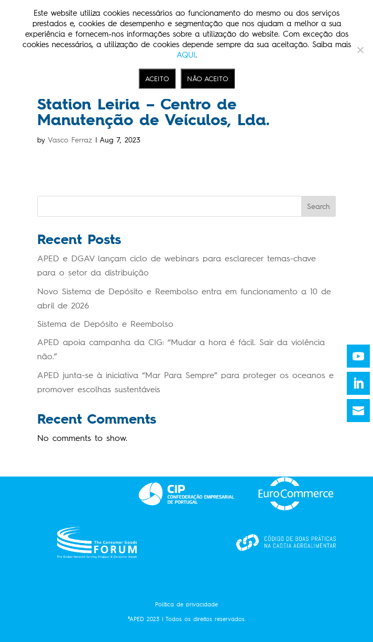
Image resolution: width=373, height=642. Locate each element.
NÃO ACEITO (207, 78)
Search (318, 206)
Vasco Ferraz (70, 140)
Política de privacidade (186, 604)
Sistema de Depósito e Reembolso (105, 324)
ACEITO (157, 78)
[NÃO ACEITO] (360, 50)
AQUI (186, 55)
